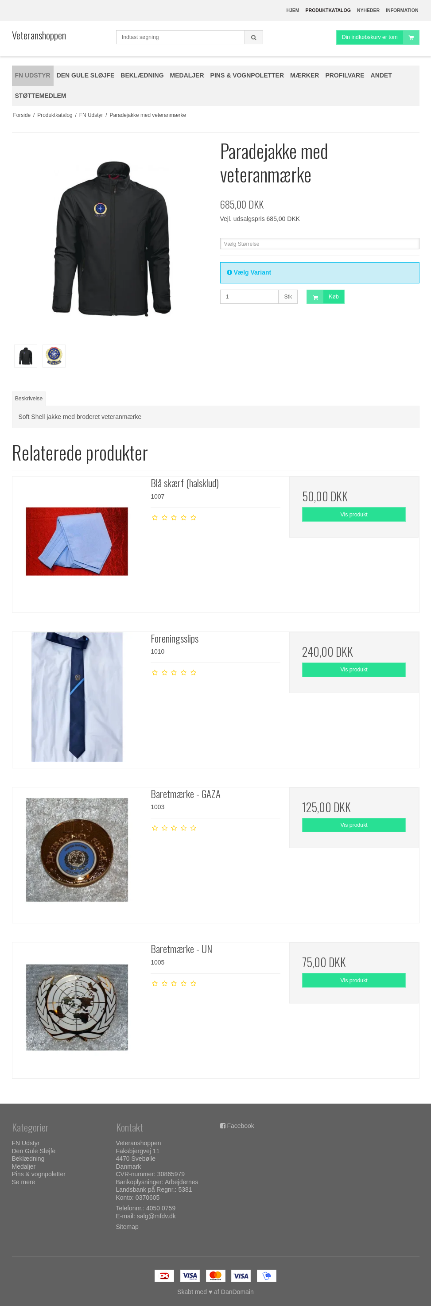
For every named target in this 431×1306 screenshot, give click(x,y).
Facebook (240, 1125)
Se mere (23, 1182)
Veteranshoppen (39, 35)
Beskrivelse (29, 398)
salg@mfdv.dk (156, 1216)
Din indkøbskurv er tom (380, 37)
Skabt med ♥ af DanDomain (215, 1291)
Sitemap (127, 1226)
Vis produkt (354, 515)
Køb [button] (322, 297)
